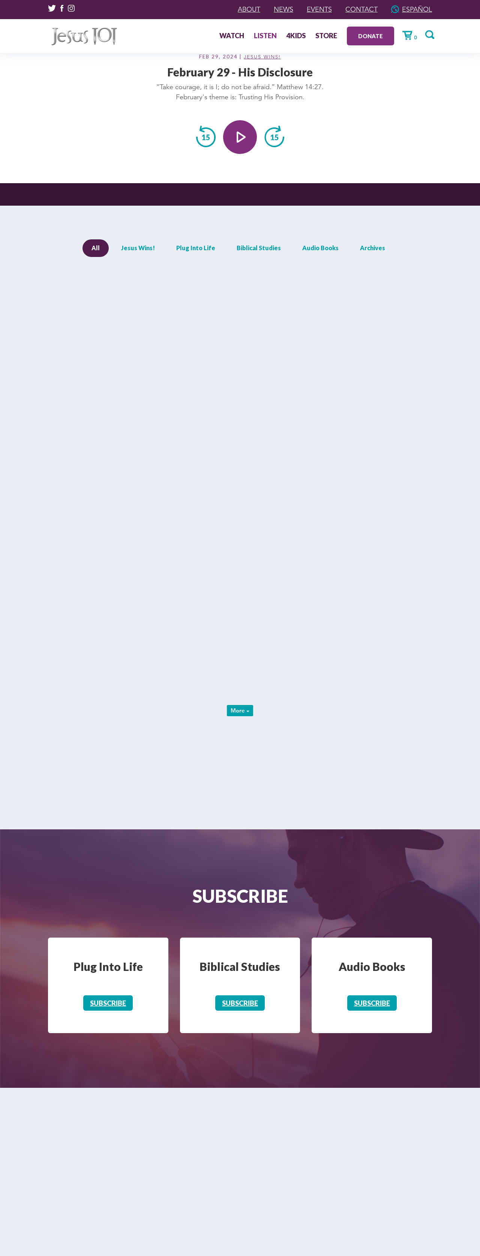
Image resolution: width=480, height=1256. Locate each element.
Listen (265, 36)
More (240, 710)
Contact (361, 9)
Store (326, 36)
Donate (370, 36)
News (283, 9)
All (96, 247)
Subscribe (108, 1003)
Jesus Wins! (262, 57)
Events (319, 9)
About (249, 9)
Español (417, 9)
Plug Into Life (195, 247)
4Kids (296, 36)
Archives (372, 247)
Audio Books (320, 247)
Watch (231, 36)
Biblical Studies (259, 247)
